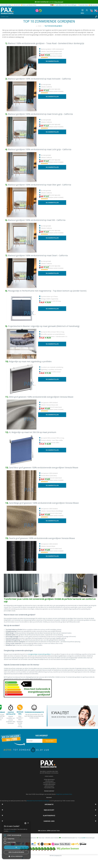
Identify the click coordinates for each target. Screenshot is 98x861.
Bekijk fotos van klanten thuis (64, 794)
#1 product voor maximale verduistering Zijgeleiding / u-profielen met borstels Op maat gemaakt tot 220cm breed (51, 369)
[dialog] (16, 840)
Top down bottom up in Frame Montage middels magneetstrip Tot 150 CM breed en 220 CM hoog (50, 299)
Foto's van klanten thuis (29, 5)
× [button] (28, 823)
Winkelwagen (91, 10)
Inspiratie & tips (83, 5)
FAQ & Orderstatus (5, 5)
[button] (16, 856)
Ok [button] (16, 847)
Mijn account (94, 5)
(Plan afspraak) (58, 2)
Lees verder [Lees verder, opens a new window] (12, 831)
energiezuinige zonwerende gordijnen (39, 654)
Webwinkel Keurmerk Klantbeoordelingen (38, 801)
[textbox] (47, 16)
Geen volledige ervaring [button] (16, 852)
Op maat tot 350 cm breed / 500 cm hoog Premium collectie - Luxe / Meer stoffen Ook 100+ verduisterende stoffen (51, 440)
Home (39, 26)
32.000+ (83, 838)
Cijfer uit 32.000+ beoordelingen (66, 5)
